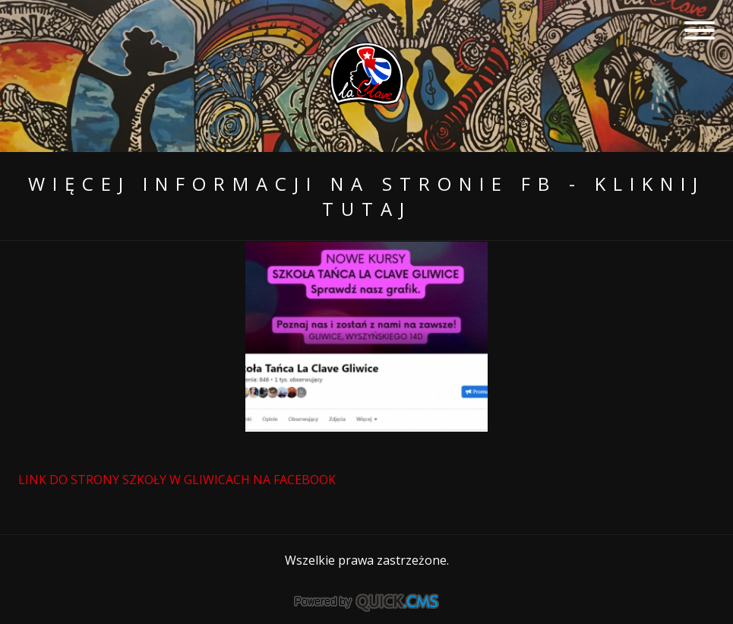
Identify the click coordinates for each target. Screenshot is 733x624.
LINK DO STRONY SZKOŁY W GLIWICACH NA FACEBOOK (178, 479)
